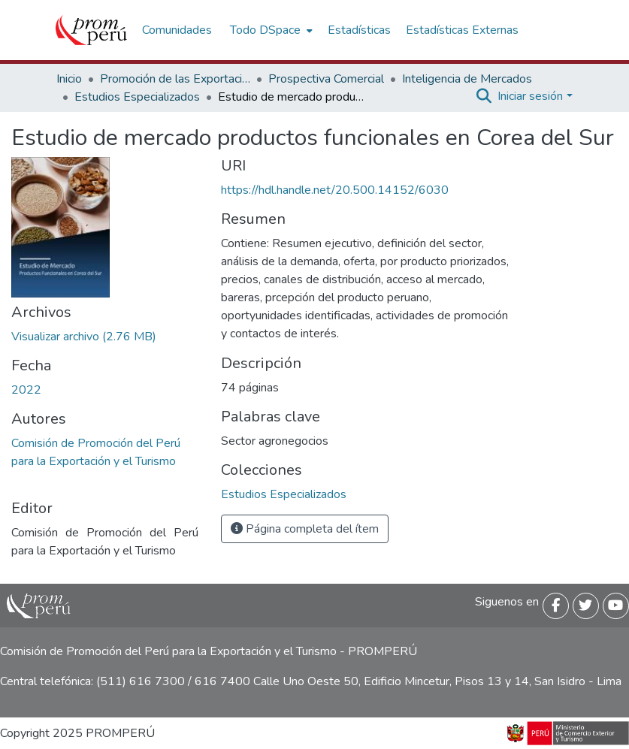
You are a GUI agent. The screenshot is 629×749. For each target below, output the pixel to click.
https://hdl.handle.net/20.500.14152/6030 (335, 190)
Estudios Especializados (137, 97)
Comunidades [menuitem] (177, 30)
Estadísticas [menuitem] (359, 30)
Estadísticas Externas (462, 30)
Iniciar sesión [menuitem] (530, 96)
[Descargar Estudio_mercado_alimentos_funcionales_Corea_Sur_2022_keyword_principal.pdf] (83, 336)
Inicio (69, 79)
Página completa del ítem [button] (305, 529)
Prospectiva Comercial (326, 79)
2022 (26, 390)
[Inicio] (91, 30)
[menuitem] (270, 30)
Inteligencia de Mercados (467, 79)
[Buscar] (483, 96)
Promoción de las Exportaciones (175, 79)
